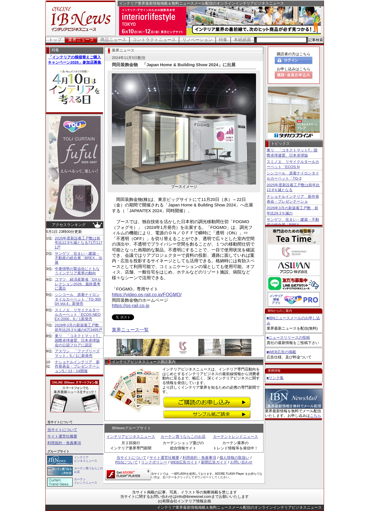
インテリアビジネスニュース (130, 436)
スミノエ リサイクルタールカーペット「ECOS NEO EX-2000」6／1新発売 (78, 314)
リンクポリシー (154, 462)
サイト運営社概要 (62, 436)
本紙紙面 (242, 39)
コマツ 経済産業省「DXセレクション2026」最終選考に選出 (78, 283)
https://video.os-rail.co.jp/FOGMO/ (147, 294)
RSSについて (126, 462)
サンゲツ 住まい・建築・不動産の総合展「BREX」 (293, 222)
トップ (55, 39)
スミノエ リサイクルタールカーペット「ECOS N (293, 164)
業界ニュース (81, 39)
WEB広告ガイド (184, 462)
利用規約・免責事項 (64, 443)
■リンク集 (275, 378)
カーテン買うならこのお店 (183, 436)
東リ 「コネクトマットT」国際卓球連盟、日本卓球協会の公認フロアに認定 (78, 340)
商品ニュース (113, 39)
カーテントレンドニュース (235, 436)
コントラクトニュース (154, 39)
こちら (315, 415)
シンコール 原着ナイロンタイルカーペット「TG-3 (293, 176)
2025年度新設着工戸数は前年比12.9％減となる (293, 187)
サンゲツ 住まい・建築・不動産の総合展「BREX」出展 (78, 258)
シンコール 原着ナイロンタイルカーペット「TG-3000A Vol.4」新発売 (78, 299)
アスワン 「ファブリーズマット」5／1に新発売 (77, 353)
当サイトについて (62, 430)
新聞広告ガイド (214, 462)
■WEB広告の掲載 (281, 352)
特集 (223, 39)
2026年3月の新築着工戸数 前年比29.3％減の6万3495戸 (79, 327)
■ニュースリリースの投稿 (288, 337)
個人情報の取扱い (234, 457)
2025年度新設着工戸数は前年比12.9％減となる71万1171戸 (78, 242)
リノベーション (197, 39)
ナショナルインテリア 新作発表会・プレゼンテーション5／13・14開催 (77, 366)
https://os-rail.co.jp (130, 305)
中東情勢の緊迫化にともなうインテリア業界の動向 (77, 271)
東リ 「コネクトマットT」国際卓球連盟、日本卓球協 (292, 152)
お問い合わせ (241, 462)
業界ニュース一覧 (130, 329)
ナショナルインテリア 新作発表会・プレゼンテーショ (293, 199)
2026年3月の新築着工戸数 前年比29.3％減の (292, 210)
